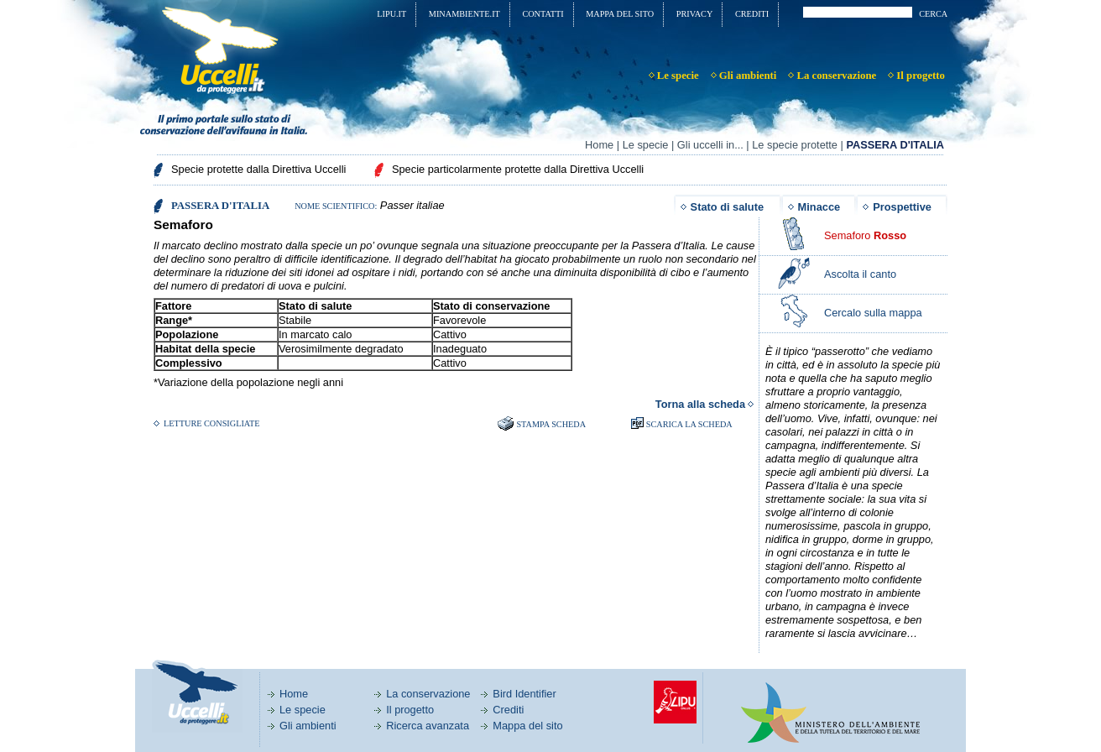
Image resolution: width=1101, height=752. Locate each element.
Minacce (819, 207)
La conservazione (428, 693)
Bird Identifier (524, 693)
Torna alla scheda (700, 404)
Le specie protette (794, 144)
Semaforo (865, 235)
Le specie (646, 144)
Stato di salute (727, 207)
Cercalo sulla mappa (873, 312)
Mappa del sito (527, 725)
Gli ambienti (308, 725)
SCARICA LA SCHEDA (689, 424)
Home (599, 144)
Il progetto (410, 709)
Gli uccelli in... (710, 144)
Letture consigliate (212, 423)
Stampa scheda (551, 424)
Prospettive (902, 207)
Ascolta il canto (860, 274)
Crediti (508, 709)
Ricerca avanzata (427, 725)
